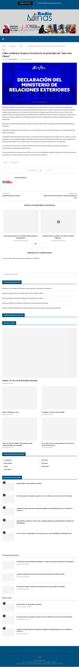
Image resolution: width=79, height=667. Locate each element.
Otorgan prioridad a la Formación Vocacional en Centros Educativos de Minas (25, 303)
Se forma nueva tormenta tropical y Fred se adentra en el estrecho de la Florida (44, 496)
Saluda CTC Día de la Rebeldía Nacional (19, 381)
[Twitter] (57, 460)
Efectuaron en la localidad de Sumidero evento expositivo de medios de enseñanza (27, 288)
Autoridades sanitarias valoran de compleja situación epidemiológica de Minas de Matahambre (45, 522)
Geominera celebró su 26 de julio (53, 412)
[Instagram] (37, 6)
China (5, 162)
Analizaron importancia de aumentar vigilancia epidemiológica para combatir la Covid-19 (44, 510)
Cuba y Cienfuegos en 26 (10, 412)
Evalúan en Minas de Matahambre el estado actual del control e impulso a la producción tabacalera (31, 308)
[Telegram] (20, 470)
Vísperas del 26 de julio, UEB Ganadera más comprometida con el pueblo (17, 445)
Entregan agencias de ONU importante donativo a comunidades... (21, 237)
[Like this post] (43, 170)
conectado (19, 258)
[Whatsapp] (57, 467)
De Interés (13, 46)
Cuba (21, 46)
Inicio (3, 46)
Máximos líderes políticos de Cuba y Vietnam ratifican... (58, 237)
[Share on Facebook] (46, 170)
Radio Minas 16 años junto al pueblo (29, 484)
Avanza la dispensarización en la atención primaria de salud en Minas (22, 293)
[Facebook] (20, 460)
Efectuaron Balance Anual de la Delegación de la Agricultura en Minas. (23, 298)
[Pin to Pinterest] (49, 170)
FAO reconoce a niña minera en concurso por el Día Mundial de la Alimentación (44, 534)
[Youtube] (39, 6)
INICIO (39, 657)
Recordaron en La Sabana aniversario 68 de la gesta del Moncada (58, 445)
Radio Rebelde (13, 59)
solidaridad (14, 162)
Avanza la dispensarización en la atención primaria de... (55, 3)
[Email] (41, 6)
